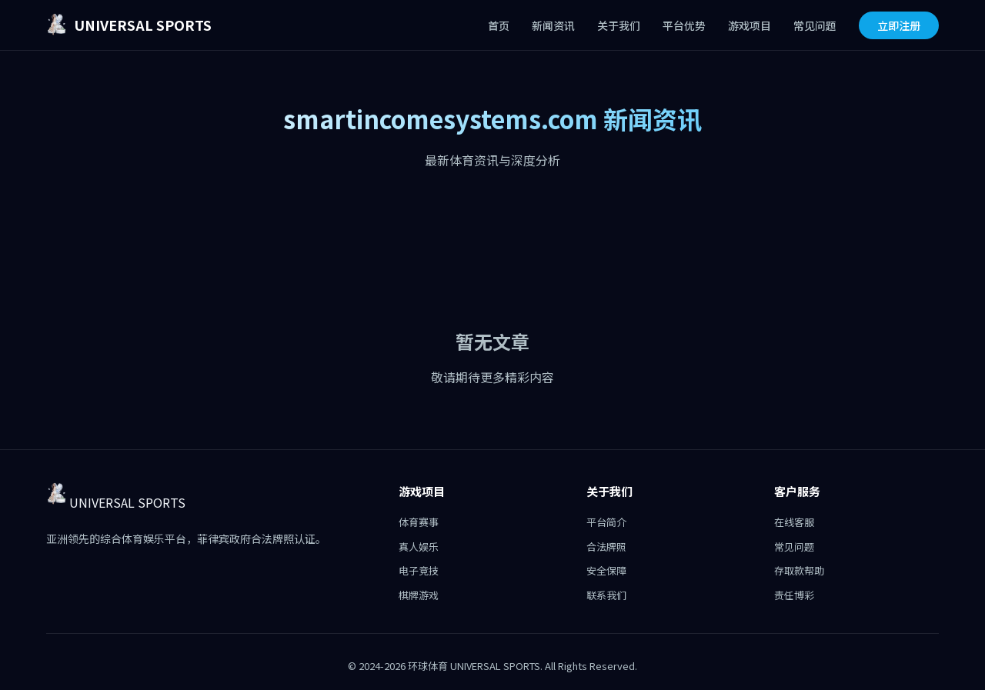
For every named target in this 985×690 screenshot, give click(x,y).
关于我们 (618, 25)
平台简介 (606, 522)
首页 (498, 25)
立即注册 (898, 25)
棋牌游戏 (419, 595)
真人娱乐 (419, 546)
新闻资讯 (553, 25)
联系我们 (606, 595)
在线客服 (794, 522)
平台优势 (684, 25)
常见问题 (814, 25)
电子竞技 (419, 570)
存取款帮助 (799, 570)
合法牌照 (606, 546)
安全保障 (606, 570)
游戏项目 (749, 25)
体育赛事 (419, 522)
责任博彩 (794, 595)
